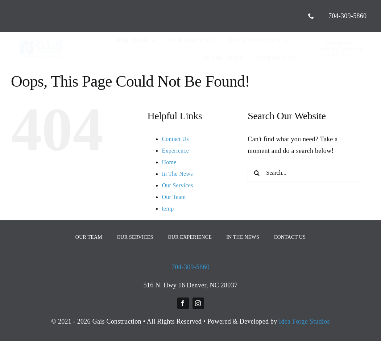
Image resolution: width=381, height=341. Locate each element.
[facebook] (183, 303)
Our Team (174, 197)
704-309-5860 (190, 267)
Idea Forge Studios (304, 321)
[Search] (257, 173)
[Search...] (304, 173)
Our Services (177, 185)
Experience (175, 150)
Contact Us (175, 139)
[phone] (311, 16)
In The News (177, 174)
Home (169, 162)
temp (168, 208)
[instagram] (198, 303)
